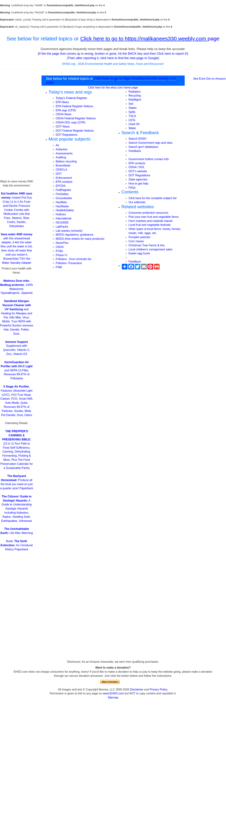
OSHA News (64, 114)
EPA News (62, 102)
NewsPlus (62, 242)
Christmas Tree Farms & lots (147, 245)
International (63, 218)
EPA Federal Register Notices (74, 106)
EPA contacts (64, 181)
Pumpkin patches (139, 237)
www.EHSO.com (113, 693)
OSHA (60, 246)
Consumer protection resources (148, 212)
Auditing (61, 157)
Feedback (135, 150)
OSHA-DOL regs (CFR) (70, 122)
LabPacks (62, 226)
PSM (59, 267)
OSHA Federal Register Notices (76, 118)
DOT (59, 173)
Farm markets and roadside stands (151, 220)
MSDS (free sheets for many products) (80, 238)
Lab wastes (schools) (69, 230)
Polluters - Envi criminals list (73, 259)
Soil (131, 103)
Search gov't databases (143, 146)
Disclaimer (136, 689)
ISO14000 (62, 222)
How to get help (138, 183)
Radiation (135, 91)
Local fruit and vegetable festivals (150, 224)
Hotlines (61, 214)
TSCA (132, 116)
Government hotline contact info (149, 159)
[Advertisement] (16, 126)
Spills (132, 111)
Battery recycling (66, 161)
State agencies (138, 179)
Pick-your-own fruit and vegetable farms (154, 216)
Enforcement (64, 177)
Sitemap (113, 697)
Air (57, 145)
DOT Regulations (66, 134)
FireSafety (62, 194)
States (133, 107)
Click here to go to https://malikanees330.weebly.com (144, 38)
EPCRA (61, 185)
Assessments (64, 153)
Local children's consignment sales (151, 249)
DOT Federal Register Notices (75, 130)
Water (132, 128)
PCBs (59, 251)
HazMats (61, 202)
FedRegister (63, 189)
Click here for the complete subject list (152, 198)
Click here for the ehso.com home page (113, 87)
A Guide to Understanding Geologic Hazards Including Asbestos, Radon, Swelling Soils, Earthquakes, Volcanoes (16, 508)
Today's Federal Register (71, 98)
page (213, 38)
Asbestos (61, 149)
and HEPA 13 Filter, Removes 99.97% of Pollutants (17, 370)
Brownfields (63, 165)
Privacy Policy (158, 689)
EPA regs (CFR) (66, 110)
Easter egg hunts (139, 253)
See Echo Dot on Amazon (209, 78)
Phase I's (61, 255)
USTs (132, 120)
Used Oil (134, 124)
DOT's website (138, 171)
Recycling (135, 95)
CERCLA (61, 169)
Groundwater (64, 198)
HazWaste (62, 206)
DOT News (63, 126)
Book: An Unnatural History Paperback (17, 545)
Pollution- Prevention (69, 263)
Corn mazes (136, 241)
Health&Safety (65, 210)
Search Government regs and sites (151, 142)
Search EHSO (137, 138)
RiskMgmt (135, 99)
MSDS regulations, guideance (74, 234)
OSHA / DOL (137, 167)
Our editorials (137, 202)
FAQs (132, 187)
